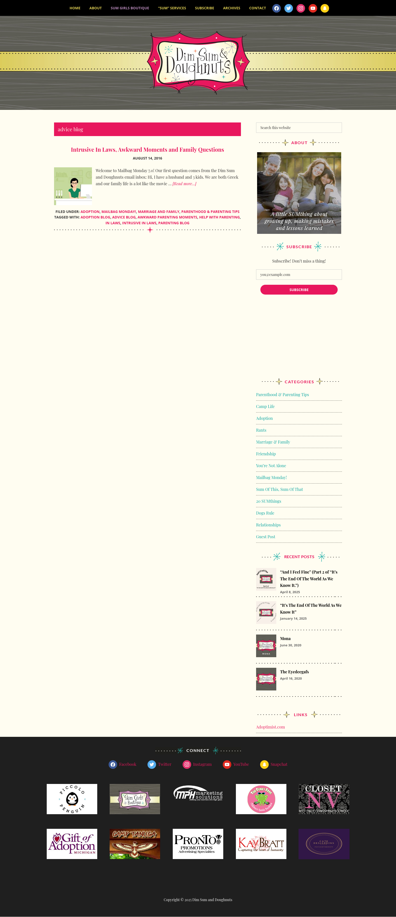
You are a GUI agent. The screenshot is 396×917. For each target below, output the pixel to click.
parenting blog (173, 223)
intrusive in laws (139, 223)
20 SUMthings (268, 501)
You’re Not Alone (271, 465)
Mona (285, 638)
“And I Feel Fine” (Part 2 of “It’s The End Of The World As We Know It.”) (308, 579)
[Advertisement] (299, 341)
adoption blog (95, 217)
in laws (113, 223)
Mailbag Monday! (119, 211)
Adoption (90, 211)
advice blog (124, 217)
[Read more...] (184, 183)
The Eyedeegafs (294, 672)
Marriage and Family (158, 211)
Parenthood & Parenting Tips (210, 211)
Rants (261, 430)
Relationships (268, 525)
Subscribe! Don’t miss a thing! (299, 261)
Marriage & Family (273, 442)
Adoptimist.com (270, 727)
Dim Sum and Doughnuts (198, 63)
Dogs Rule (265, 513)
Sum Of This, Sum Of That (279, 489)
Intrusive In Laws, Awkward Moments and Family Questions (147, 149)
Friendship (266, 454)
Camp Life (265, 406)
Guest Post (265, 537)
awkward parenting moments (167, 217)
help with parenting (219, 217)
